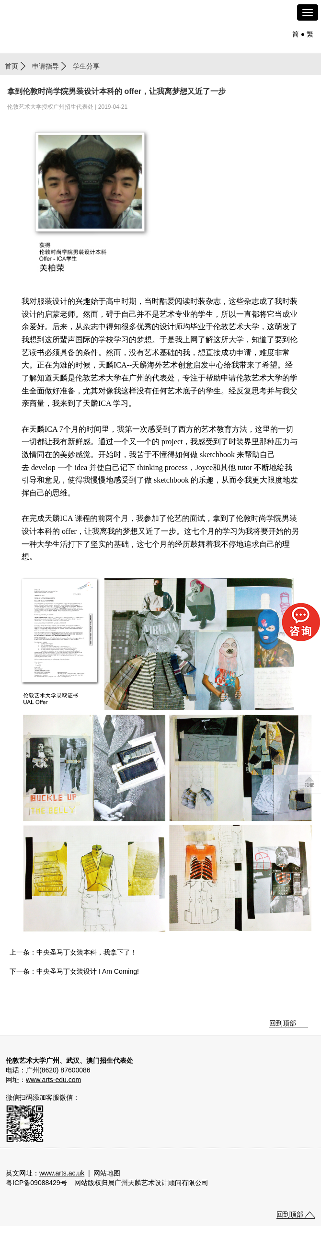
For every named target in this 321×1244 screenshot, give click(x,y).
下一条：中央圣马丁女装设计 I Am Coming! (74, 971)
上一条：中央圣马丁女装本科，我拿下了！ (73, 952)
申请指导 (45, 66)
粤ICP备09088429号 (36, 1182)
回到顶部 (282, 1023)
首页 (11, 66)
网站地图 (106, 1173)
